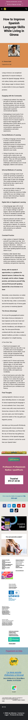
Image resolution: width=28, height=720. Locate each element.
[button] (1, 9)
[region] (14, 3)
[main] (14, 27)
